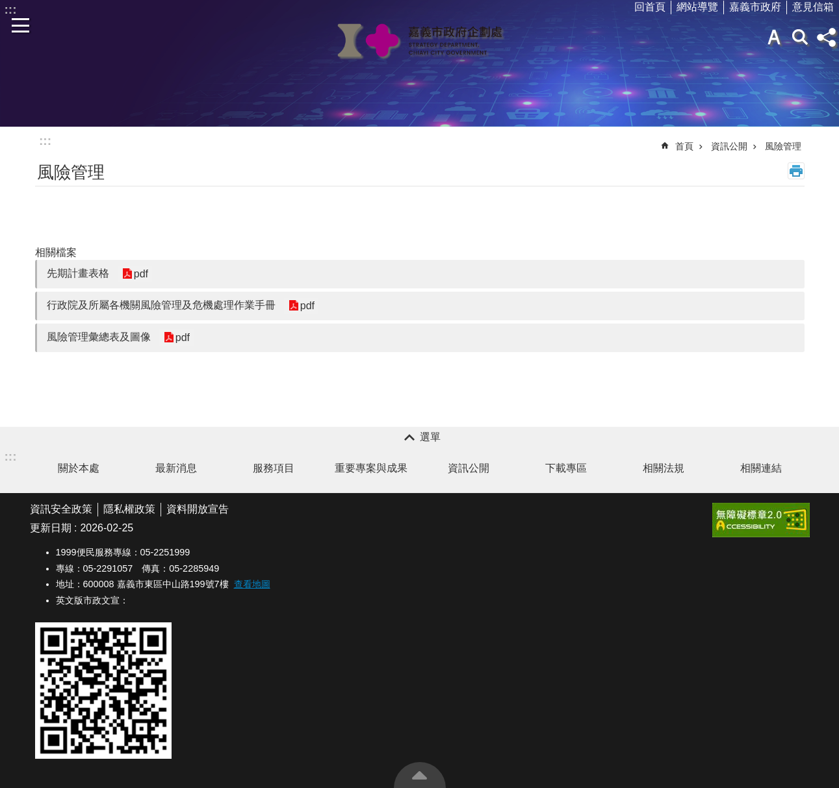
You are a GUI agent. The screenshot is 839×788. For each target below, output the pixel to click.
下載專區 (566, 468)
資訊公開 (729, 146)
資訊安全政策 (61, 509)
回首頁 (649, 6)
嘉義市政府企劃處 (420, 40)
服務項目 (273, 468)
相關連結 (761, 468)
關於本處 (78, 468)
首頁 (684, 146)
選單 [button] (430, 436)
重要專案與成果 (371, 468)
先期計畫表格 (78, 273)
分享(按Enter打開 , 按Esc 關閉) (826, 37)
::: (45, 140)
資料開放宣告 (197, 509)
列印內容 (796, 170)
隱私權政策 (129, 509)
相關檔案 (56, 252)
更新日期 (50, 527)
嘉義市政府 (755, 6)
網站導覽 (697, 6)
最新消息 (176, 468)
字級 (774, 37)
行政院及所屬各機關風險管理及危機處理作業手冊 (161, 305)
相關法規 (663, 468)
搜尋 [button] (800, 37)
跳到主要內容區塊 (6, 6)
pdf (141, 273)
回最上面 (420, 775)
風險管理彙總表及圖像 (99, 336)
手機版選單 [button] (20, 25)
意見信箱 (813, 6)
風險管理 (783, 146)
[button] (761, 520)
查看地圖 (252, 584)
